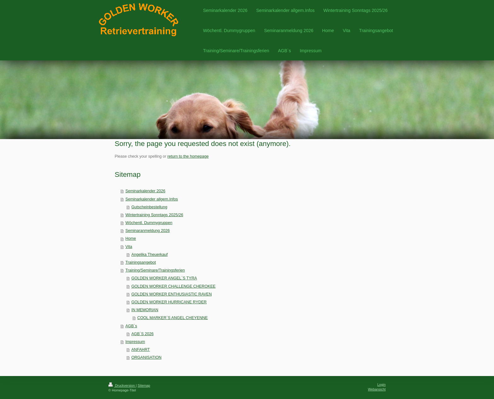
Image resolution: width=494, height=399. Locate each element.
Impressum (135, 342)
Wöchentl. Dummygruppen (148, 223)
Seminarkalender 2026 (145, 191)
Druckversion (122, 385)
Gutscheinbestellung (149, 207)
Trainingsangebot (140, 262)
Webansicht (377, 389)
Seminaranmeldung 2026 (147, 230)
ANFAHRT (140, 349)
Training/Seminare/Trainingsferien (155, 270)
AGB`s (131, 326)
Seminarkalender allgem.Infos (151, 199)
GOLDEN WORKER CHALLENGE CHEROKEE (173, 286)
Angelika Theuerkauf (149, 254)
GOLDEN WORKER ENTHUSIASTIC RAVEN (171, 294)
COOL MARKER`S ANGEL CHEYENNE (172, 318)
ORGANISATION (146, 357)
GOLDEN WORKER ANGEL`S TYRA (164, 278)
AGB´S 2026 (142, 334)
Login (381, 384)
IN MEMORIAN (144, 310)
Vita (128, 246)
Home (130, 238)
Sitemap (144, 385)
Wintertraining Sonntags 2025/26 (154, 215)
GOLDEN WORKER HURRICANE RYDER (169, 302)
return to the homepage (188, 156)
